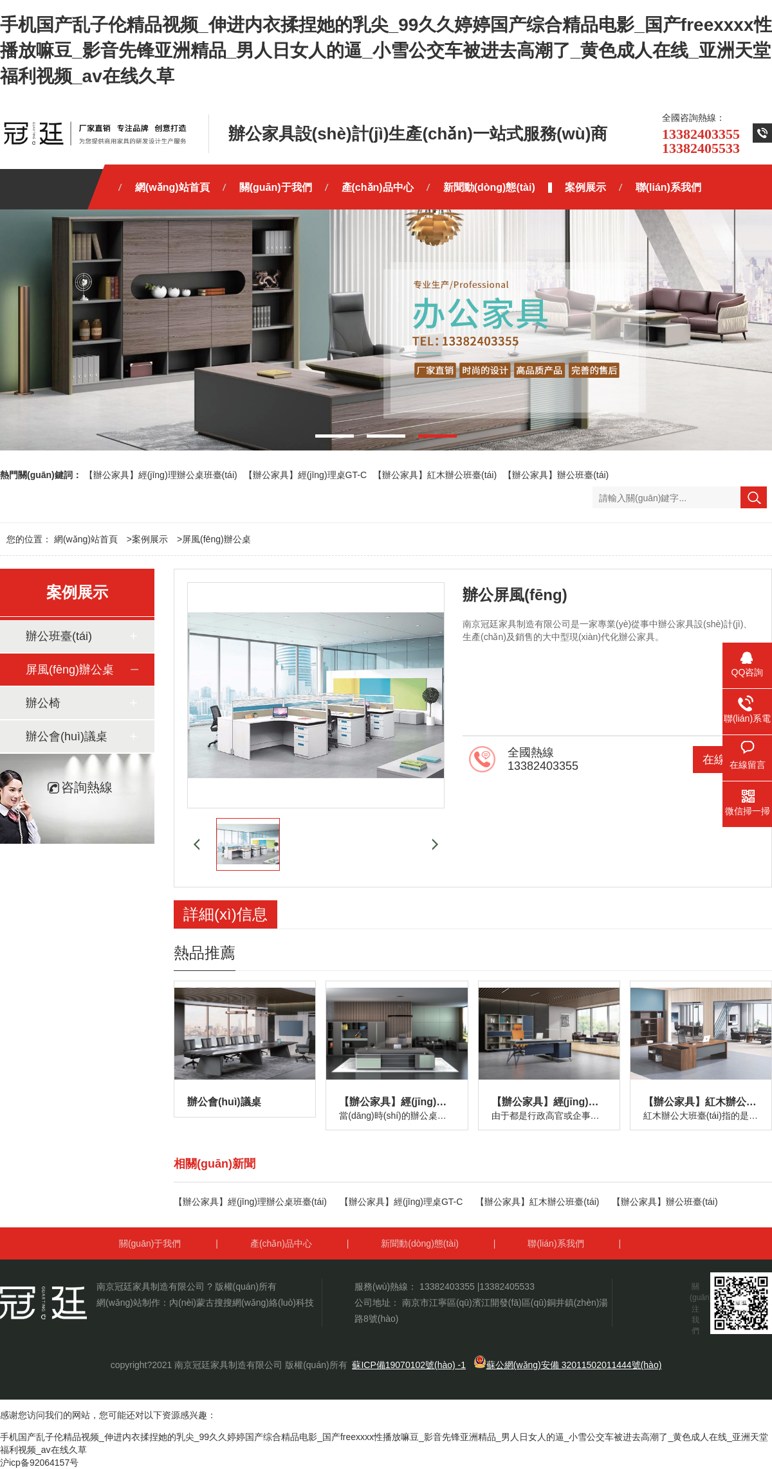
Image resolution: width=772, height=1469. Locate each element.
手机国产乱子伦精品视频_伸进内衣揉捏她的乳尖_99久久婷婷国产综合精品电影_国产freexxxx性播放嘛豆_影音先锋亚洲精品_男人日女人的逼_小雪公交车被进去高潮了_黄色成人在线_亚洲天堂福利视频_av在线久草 (386, 50)
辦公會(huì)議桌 (66, 736)
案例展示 (150, 539)
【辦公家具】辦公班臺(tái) (556, 475)
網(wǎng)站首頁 (86, 539)
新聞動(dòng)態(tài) (420, 1243)
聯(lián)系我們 (556, 1243)
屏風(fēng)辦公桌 (216, 539)
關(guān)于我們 (150, 1243)
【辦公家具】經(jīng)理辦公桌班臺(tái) (160, 475)
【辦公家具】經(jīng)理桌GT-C (305, 475)
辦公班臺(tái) (59, 636)
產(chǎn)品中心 (281, 1243)
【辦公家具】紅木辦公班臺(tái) (435, 475)
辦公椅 (43, 703)
